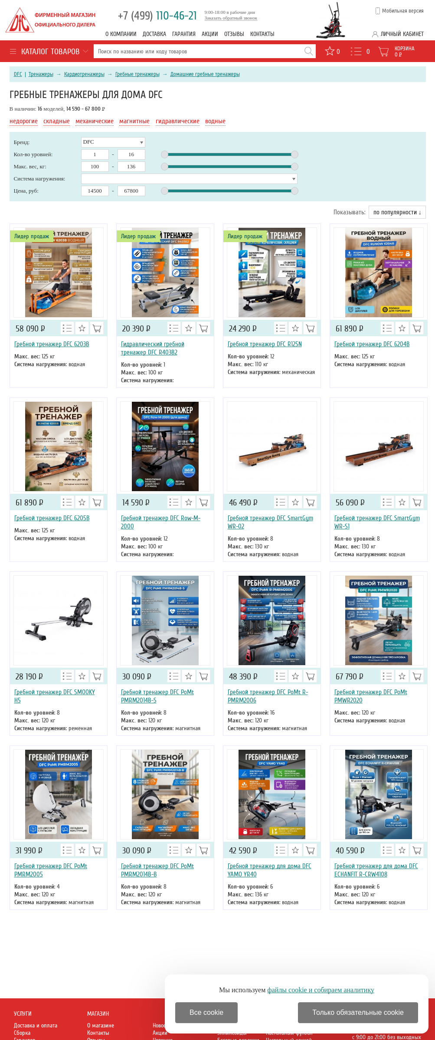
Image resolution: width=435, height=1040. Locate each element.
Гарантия (184, 34)
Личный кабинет (402, 34)
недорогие (24, 121)
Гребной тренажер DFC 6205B (52, 518)
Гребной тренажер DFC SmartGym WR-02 (270, 522)
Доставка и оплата (35, 1025)
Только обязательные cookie (358, 1012)
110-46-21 (157, 16)
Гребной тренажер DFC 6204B (372, 344)
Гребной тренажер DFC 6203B (51, 344)
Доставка (154, 34)
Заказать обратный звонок (231, 17)
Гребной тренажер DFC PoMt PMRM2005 (50, 870)
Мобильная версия (403, 10)
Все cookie (206, 1012)
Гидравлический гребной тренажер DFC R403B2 (152, 348)
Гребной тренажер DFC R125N (265, 344)
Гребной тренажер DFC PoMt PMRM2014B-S (157, 696)
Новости (162, 1025)
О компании (121, 34)
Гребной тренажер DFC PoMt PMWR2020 (370, 696)
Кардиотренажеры (84, 74)
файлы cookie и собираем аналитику (320, 990)
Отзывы (234, 34)
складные (56, 121)
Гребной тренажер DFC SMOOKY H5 (54, 696)
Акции (210, 34)
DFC (18, 74)
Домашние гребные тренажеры (205, 74)
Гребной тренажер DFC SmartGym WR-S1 (377, 522)
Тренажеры (41, 74)
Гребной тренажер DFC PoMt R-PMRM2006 (268, 696)
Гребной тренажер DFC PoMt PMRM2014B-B (157, 870)
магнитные (134, 121)
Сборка (22, 1033)
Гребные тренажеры (137, 74)
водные (215, 121)
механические (94, 121)
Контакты (262, 34)
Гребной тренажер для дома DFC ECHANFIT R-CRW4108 (376, 870)
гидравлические (178, 121)
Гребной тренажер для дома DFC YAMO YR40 (269, 870)
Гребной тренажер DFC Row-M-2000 (160, 522)
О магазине (100, 1025)
